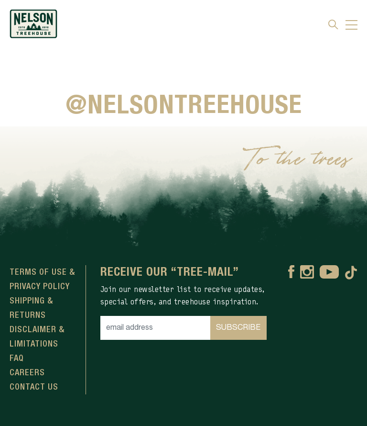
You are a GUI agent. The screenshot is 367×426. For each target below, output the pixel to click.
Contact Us (34, 387)
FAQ (17, 358)
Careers (27, 373)
